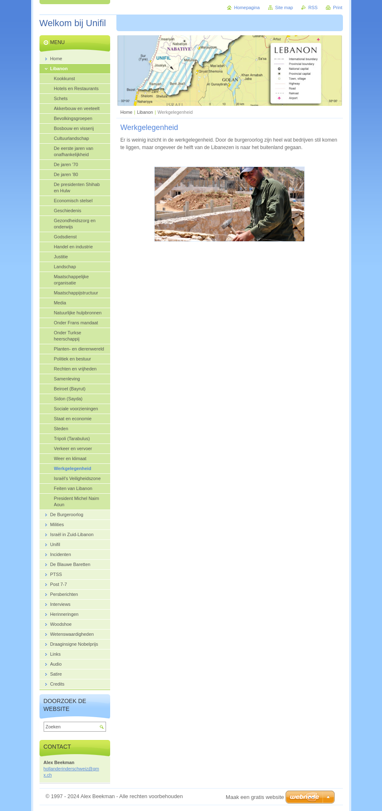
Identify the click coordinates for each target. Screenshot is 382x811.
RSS (313, 7)
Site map (284, 7)
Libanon (145, 112)
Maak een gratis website (255, 797)
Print (337, 7)
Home (127, 112)
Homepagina (247, 7)
